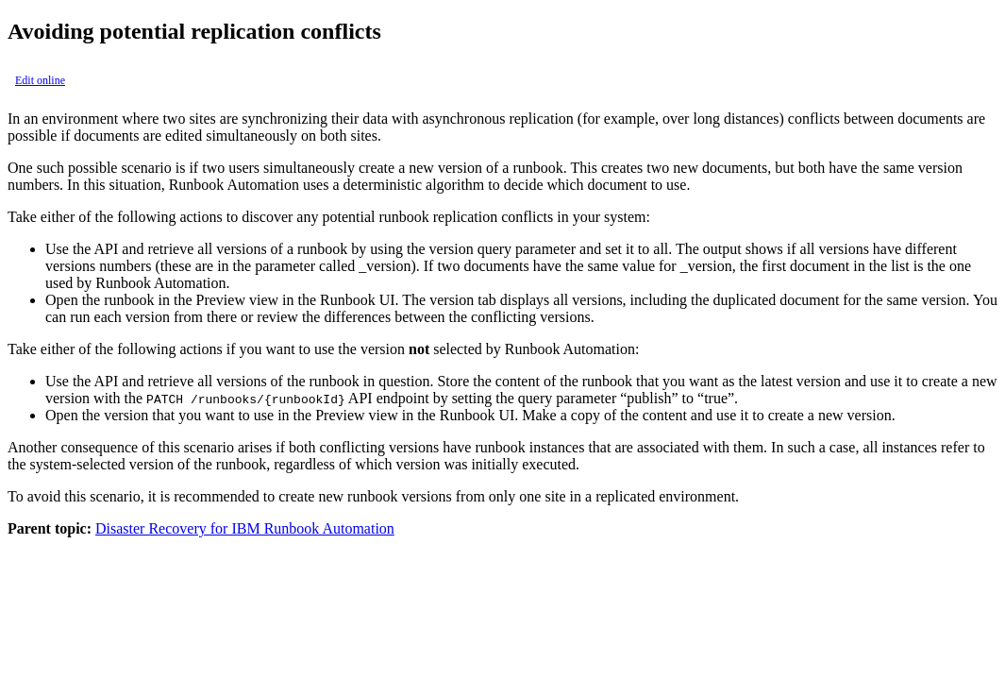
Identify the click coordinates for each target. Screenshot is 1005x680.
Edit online (40, 80)
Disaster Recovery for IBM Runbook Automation (244, 528)
